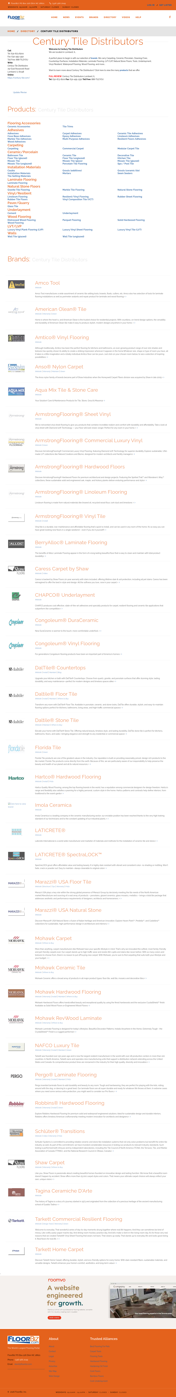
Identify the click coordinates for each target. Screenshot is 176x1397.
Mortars (67, 173)
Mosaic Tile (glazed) (128, 161)
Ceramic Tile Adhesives (130, 133)
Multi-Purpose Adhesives (76, 139)
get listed (165, 5)
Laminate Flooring (17, 183)
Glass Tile (13, 206)
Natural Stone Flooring (130, 189)
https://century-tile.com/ (19, 78)
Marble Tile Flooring (74, 189)
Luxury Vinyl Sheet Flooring (78, 229)
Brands (93, 17)
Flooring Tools (96, 1356)
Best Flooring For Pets (100, 1346)
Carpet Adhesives (72, 133)
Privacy (52, 1361)
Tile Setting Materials (19, 176)
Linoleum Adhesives (128, 136)
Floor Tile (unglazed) (74, 158)
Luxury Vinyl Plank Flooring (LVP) (25, 229)
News (66, 17)
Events (79, 17)
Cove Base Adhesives (19, 136)
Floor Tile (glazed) (17, 158)
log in (151, 5)
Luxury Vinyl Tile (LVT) (130, 229)
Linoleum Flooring (18, 196)
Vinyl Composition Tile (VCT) (78, 199)
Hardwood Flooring (98, 1361)
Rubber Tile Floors (18, 199)
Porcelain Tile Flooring (75, 163)
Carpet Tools (95, 1351)
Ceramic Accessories (19, 126)
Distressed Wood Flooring (22, 220)
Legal (51, 1356)
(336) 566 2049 (59, 3)
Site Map (53, 1371)
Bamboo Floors (97, 1376)
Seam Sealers (125, 173)
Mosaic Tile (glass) (72, 161)
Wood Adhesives (17, 141)
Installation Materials (19, 173)
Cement (12, 213)
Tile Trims (68, 126)
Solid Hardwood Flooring (131, 220)
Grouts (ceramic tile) (129, 170)
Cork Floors (95, 1371)
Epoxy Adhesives (72, 136)
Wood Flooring (16, 222)
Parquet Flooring (72, 220)
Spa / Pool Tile (126, 163)
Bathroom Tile (15, 155)
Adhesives (13, 133)
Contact (52, 1351)
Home (54, 17)
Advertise (53, 1366)
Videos (126, 17)
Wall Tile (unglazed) (73, 236)
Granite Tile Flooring (19, 189)
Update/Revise (20, 92)
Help (138, 17)
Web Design (54, 1376)
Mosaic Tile (14, 161)
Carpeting (13, 148)
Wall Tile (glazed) (17, 236)
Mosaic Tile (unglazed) (20, 163)
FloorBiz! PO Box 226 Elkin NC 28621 (27, 3)
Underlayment (70, 213)
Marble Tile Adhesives (19, 139)
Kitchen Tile (124, 158)
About (51, 1346)
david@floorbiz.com (23, 1364)
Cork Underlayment (99, 1381)
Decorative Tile (126, 155)
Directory (110, 17)
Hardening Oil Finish (99, 1366)
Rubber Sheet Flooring (130, 196)
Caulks (11, 170)
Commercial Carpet (73, 148)
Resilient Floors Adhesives (132, 139)
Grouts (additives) (72, 170)
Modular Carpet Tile (128, 148)
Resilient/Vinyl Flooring (76, 196)
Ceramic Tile (69, 155)
